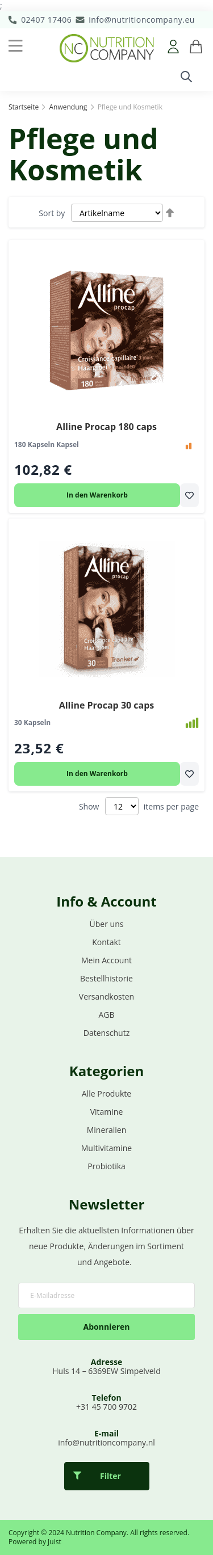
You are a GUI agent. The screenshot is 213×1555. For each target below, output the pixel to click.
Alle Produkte (106, 1093)
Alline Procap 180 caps (106, 426)
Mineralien (107, 1129)
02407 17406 (46, 19)
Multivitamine (106, 1148)
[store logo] (107, 48)
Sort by (52, 213)
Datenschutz (106, 1032)
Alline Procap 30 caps (106, 705)
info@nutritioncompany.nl (106, 1442)
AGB (106, 1014)
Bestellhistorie (106, 978)
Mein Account (106, 960)
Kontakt (106, 942)
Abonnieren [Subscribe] (106, 1326)
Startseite (24, 107)
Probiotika (106, 1166)
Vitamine (106, 1111)
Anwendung (69, 107)
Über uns (107, 923)
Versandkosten (106, 996)
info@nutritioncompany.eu (142, 19)
